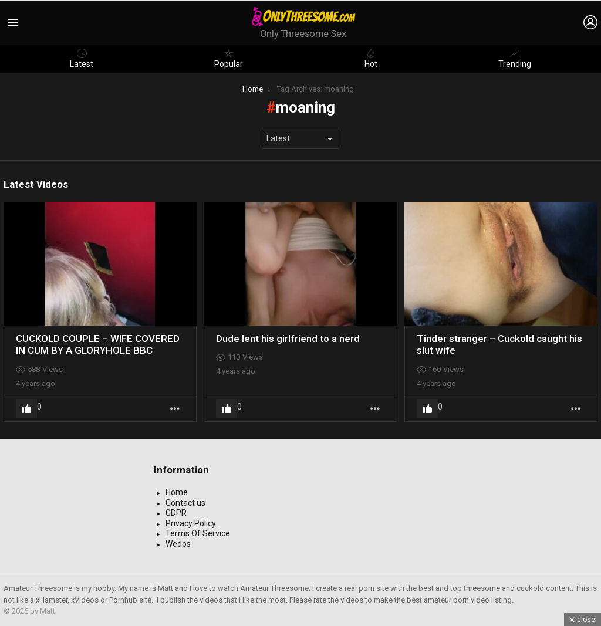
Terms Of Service (198, 533)
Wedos (178, 544)
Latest (81, 59)
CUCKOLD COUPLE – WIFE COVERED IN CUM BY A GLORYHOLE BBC (98, 344)
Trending (514, 59)
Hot (370, 59)
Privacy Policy (191, 523)
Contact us (185, 502)
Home (177, 492)
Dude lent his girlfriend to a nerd (288, 338)
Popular (228, 59)
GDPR (176, 512)
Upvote (26, 408)
